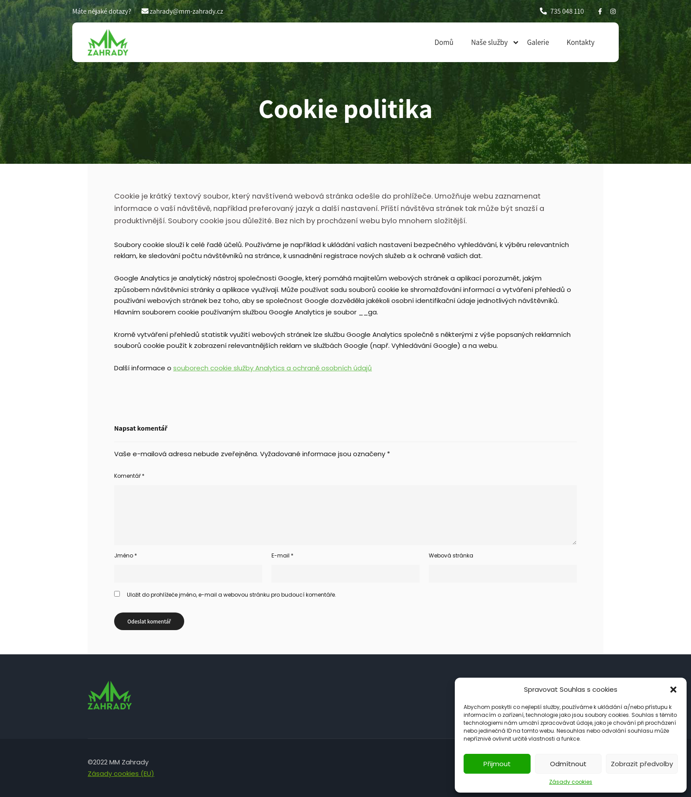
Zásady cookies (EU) (121, 773)
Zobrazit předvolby (642, 763)
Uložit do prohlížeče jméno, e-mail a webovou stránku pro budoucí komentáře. (231, 594)
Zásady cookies (570, 782)
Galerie (538, 42)
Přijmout (497, 763)
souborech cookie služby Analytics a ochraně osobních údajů (272, 368)
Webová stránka (451, 555)
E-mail (282, 555)
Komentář (129, 476)
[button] (673, 689)
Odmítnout (568, 763)
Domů (444, 42)
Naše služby (489, 42)
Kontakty (580, 42)
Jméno (125, 555)
